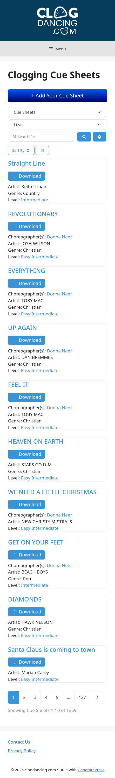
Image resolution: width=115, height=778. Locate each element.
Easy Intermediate (40, 257)
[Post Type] (57, 112)
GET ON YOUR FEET (35, 542)
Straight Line (26, 163)
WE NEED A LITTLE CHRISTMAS (52, 492)
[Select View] (42, 150)
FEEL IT (18, 384)
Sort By (21, 150)
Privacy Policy (22, 751)
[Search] (84, 137)
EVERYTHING (26, 270)
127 (82, 697)
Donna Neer (59, 237)
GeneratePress (91, 769)
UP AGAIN (22, 327)
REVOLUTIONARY (33, 214)
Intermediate (34, 200)
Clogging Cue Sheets (54, 75)
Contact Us (19, 742)
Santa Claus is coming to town (51, 649)
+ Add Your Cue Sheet (57, 95)
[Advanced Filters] (99, 137)
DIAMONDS (25, 599)
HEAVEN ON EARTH (35, 441)
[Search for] (42, 137)
